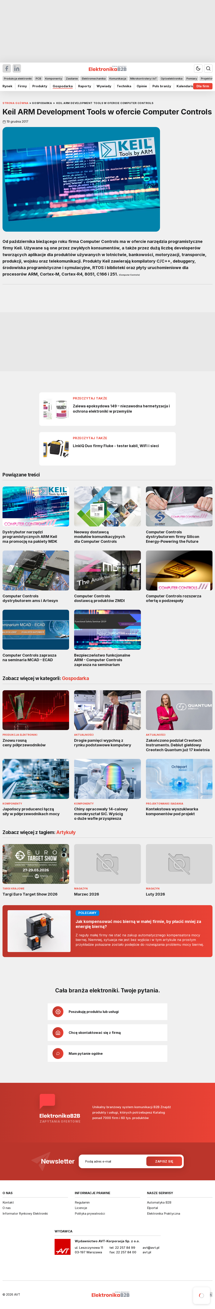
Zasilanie (72, 78)
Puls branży (161, 86)
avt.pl (147, 1252)
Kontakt (8, 1202)
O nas (7, 1208)
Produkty (39, 86)
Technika (124, 86)
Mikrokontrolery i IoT (143, 78)
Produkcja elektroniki (18, 78)
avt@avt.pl (151, 1248)
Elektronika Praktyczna (163, 1213)
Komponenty (53, 78)
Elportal (152, 1208)
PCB (38, 78)
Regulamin (82, 1202)
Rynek (7, 86)
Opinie (142, 86)
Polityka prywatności (90, 1213)
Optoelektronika (171, 78)
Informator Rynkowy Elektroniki (25, 1213)
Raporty (84, 86)
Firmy (22, 86)
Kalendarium (187, 86)
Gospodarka (63, 86)
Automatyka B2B (159, 1202)
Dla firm (203, 86)
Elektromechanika (94, 78)
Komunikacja (117, 78)
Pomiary (191, 78)
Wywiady (104, 86)
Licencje (81, 1208)
